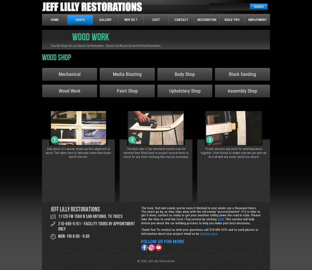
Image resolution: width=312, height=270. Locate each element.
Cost (156, 20)
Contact (181, 20)
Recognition (206, 20)
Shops (80, 20)
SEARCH (259, 6)
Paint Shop (127, 91)
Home (55, 20)
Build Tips (232, 20)
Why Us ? (130, 20)
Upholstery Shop (185, 91)
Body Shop (185, 74)
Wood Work (69, 91)
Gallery (105, 20)
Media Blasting (127, 74)
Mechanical (69, 74)
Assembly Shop (242, 91)
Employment (257, 20)
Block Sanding (242, 74)
